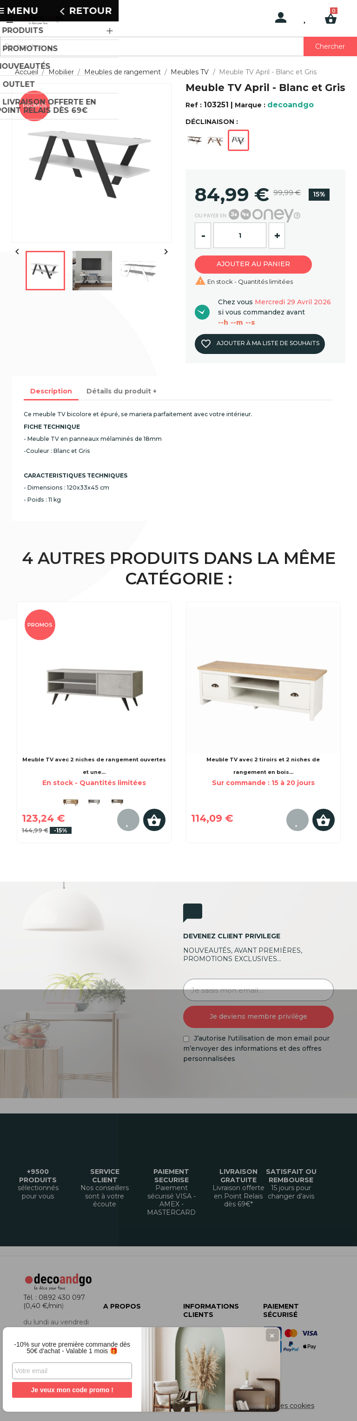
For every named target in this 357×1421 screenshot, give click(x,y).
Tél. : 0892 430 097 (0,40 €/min (54, 1301)
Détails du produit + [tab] (121, 391)
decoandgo (290, 104)
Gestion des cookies (281, 1405)
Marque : (250, 105)
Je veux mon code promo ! (69, 1390)
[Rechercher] (178, 46)
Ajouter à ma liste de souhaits (258, 343)
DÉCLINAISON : (211, 122)
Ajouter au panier (259, 264)
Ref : (193, 105)
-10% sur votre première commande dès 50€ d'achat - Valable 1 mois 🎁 (70, 1344)
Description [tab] (51, 391)
